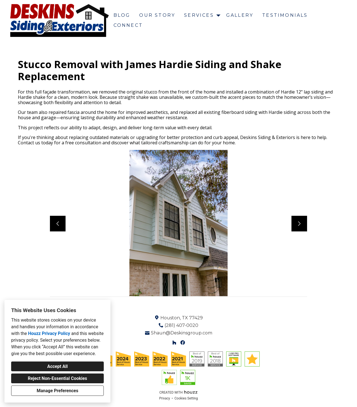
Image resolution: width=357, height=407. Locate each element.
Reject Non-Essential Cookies (57, 378)
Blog (122, 15)
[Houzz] (174, 342)
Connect (128, 25)
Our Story (157, 15)
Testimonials (285, 15)
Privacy (164, 398)
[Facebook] (182, 342)
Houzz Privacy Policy (49, 333)
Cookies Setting (186, 398)
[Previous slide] (58, 223)
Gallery (239, 15)
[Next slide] (299, 223)
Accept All (57, 366)
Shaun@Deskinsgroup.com (181, 333)
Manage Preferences (57, 390)
